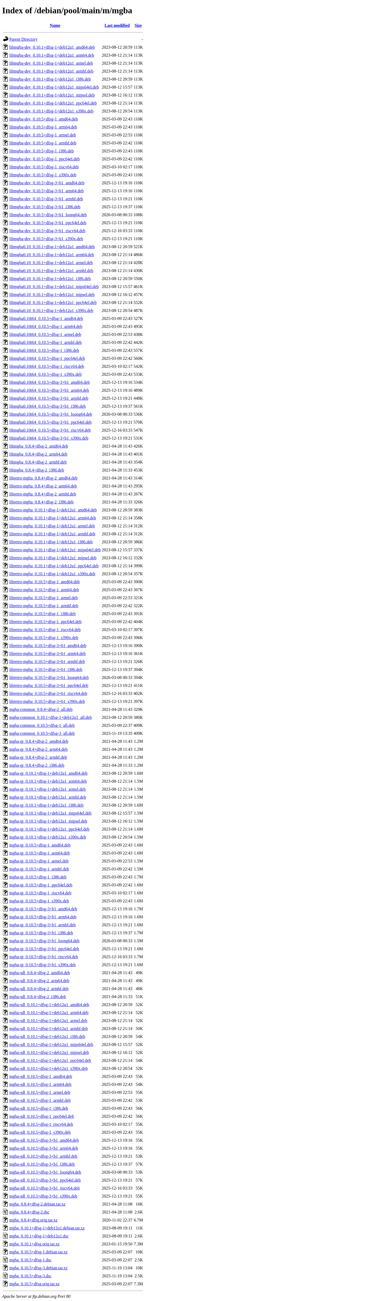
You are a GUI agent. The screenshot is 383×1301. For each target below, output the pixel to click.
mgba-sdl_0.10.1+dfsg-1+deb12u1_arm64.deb (49, 1012)
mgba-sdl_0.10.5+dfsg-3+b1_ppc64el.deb (45, 1180)
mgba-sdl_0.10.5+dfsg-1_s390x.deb (40, 1132)
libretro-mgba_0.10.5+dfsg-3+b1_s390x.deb (47, 701)
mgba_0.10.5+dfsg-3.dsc (30, 1276)
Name (55, 25)
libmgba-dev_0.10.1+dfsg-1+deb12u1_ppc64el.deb (53, 103)
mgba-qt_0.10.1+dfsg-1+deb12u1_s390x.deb (47, 837)
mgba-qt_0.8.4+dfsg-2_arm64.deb (38, 749)
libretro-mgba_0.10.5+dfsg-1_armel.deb (43, 597)
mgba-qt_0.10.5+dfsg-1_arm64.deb (39, 853)
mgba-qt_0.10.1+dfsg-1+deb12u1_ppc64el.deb (49, 829)
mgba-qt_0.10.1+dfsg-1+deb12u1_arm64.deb (48, 781)
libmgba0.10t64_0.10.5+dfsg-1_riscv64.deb (46, 366)
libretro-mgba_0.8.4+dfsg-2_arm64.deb (43, 486)
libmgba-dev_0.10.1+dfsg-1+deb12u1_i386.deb (50, 79)
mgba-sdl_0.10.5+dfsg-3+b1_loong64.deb (45, 1172)
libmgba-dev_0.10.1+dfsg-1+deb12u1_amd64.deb (52, 47)
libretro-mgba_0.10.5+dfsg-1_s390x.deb (43, 637)
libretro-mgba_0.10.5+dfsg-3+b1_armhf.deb (47, 661)
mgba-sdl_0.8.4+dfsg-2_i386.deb (37, 996)
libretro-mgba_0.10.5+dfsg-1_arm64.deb (44, 589)
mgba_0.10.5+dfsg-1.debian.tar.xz (38, 1252)
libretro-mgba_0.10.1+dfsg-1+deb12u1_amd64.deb (53, 510)
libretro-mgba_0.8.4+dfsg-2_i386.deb (41, 502)
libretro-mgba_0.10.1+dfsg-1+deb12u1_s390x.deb (52, 574)
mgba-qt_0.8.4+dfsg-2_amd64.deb (38, 741)
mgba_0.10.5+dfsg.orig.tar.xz (34, 1284)
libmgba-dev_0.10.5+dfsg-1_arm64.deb (43, 127)
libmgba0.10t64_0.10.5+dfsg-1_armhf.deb (45, 342)
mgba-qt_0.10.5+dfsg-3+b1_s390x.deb (42, 964)
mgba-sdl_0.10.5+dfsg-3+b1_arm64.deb (43, 1148)
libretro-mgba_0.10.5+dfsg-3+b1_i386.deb (45, 669)
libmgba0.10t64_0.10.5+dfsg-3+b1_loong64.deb (50, 414)
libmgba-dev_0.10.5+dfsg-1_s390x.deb (42, 175)
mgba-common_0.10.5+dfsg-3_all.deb (42, 733)
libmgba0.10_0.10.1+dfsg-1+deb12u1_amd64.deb (52, 246)
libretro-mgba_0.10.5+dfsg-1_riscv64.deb (45, 629)
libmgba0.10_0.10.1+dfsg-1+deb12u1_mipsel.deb (51, 294)
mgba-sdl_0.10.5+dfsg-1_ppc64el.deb (41, 1116)
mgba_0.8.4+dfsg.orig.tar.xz (33, 1220)
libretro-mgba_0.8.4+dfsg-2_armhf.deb (42, 494)
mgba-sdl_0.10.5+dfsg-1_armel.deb (39, 1092)
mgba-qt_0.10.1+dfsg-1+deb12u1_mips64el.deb (50, 813)
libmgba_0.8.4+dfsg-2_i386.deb (36, 470)
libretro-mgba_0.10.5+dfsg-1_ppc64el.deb (45, 621)
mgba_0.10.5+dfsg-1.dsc (30, 1260)
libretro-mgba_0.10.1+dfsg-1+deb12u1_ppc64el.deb (54, 566)
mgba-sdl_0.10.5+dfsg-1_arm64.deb (40, 1084)
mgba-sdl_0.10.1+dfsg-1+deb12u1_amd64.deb (49, 1004)
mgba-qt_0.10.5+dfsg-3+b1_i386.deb (41, 933)
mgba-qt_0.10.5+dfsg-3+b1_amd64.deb (43, 909)
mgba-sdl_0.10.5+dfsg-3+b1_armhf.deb (43, 1156)
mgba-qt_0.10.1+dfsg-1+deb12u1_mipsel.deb (48, 821)
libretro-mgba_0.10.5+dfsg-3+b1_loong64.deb (49, 677)
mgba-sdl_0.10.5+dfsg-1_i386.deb (38, 1108)
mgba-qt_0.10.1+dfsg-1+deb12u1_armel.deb (47, 789)
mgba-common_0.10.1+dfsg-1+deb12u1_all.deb (50, 717)
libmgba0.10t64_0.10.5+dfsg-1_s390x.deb (45, 374)
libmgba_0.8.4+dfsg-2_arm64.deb (38, 454)
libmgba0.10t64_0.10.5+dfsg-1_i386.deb (44, 350)
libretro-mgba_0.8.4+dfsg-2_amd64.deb (43, 478)
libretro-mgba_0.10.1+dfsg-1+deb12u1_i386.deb (51, 542)
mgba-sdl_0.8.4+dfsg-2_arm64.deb (39, 980)
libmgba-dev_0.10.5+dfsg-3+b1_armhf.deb (46, 199)
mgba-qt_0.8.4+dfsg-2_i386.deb (36, 765)
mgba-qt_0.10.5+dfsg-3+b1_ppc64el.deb (44, 948)
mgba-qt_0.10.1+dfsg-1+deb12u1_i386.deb (46, 805)
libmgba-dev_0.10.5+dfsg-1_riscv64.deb (44, 167)
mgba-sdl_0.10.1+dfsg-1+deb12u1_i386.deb (47, 1036)
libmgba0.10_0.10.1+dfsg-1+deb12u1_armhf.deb (51, 270)
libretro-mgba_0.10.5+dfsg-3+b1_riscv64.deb (48, 693)
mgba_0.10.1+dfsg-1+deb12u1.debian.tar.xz (47, 1228)
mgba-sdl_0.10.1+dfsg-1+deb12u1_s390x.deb (48, 1068)
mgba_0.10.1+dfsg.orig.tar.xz (34, 1244)
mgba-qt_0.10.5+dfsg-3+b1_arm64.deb (42, 917)
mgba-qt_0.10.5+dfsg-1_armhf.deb (39, 869)
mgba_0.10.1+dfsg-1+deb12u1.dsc (39, 1236)
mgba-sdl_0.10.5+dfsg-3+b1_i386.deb (42, 1164)
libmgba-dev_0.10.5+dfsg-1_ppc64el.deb (44, 159)
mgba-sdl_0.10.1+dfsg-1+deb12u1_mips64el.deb (51, 1044)
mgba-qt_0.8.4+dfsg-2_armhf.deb (38, 757)
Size (138, 25)
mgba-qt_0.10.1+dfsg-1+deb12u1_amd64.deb (48, 773)
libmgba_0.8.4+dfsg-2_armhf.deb (38, 462)
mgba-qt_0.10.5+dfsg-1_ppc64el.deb (40, 885)
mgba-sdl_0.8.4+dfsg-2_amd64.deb (39, 972)
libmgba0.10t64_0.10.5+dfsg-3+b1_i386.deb (47, 406)
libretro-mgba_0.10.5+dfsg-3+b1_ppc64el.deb (48, 685)
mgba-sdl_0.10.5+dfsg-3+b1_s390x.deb (43, 1196)
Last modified (117, 25)
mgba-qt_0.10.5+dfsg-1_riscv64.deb (40, 893)
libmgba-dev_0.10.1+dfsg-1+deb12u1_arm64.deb (51, 55)
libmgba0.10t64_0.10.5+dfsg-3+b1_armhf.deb (48, 398)
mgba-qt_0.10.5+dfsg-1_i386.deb (37, 877)
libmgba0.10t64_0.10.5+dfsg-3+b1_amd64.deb (49, 382)
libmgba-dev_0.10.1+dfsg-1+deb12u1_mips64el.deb (54, 87)
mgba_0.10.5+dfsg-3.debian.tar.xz (38, 1268)
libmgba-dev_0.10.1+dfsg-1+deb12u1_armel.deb (51, 63)
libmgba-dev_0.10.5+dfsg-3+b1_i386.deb (44, 207)
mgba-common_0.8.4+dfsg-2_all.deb (41, 709)
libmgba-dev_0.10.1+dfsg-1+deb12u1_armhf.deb (51, 71)
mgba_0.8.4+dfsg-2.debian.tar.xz (37, 1204)
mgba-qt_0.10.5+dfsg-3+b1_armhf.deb (42, 925)
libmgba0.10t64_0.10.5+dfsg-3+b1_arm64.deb (49, 390)
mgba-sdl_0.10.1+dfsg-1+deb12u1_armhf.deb (48, 1028)
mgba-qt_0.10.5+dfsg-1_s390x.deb (39, 901)
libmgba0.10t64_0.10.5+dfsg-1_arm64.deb (45, 326)
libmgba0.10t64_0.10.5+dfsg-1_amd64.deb (46, 318)
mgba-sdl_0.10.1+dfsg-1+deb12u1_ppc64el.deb (50, 1060)
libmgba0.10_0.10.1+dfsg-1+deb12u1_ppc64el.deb (53, 302)
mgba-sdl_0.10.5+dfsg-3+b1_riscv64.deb (44, 1188)
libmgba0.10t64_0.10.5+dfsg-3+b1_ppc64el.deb (50, 422)
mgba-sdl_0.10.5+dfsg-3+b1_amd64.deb (44, 1140)
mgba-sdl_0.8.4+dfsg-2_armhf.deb (39, 988)
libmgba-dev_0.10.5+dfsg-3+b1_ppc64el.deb (47, 222)
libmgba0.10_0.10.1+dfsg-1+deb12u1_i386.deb (50, 278)
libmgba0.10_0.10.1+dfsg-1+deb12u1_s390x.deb (51, 310)
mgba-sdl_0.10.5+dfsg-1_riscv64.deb (41, 1124)
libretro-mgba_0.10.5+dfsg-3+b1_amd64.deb (47, 645)
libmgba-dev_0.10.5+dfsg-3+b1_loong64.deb (48, 214)
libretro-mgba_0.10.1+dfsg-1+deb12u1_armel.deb (52, 526)
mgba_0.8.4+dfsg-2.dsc (29, 1212)
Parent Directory (23, 39)
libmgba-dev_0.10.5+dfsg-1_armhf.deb (42, 143)
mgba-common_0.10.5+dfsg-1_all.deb (42, 725)
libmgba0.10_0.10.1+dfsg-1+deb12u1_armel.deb (51, 262)
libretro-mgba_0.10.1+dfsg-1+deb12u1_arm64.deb (52, 518)
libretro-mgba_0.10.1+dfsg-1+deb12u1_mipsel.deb (53, 558)
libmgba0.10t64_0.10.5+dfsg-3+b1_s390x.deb (48, 438)
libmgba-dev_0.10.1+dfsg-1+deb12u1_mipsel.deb (52, 95)
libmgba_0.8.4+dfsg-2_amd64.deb (38, 446)
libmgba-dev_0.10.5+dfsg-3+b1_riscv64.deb (47, 230)
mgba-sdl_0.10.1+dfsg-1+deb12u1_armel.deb (48, 1020)
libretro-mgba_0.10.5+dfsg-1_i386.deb (42, 613)
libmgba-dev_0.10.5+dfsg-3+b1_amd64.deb (46, 183)
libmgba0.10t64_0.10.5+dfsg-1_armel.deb (45, 334)
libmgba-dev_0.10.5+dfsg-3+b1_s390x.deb (46, 238)
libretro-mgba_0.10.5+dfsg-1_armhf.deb (43, 605)
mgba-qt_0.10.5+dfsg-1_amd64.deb (39, 845)
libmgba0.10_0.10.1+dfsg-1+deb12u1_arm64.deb (51, 254)
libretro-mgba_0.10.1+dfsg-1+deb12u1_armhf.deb (52, 534)
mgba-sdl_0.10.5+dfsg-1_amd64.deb (40, 1076)
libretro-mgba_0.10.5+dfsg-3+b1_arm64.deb (47, 653)
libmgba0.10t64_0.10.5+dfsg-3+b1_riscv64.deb (50, 430)
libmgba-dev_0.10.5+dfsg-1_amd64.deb (43, 119)
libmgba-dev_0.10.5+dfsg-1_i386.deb (41, 151)
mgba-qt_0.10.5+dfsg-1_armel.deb (39, 861)
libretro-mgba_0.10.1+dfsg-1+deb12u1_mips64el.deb (55, 550)
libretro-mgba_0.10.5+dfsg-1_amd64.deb (44, 581)
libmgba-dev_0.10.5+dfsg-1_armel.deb (42, 135)
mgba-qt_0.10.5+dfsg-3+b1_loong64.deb (44, 941)
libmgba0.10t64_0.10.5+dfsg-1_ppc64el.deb (47, 358)
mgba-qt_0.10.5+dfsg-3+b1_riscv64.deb (43, 956)
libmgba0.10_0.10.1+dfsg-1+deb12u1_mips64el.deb (54, 286)
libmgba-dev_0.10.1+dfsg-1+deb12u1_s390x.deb (51, 111)
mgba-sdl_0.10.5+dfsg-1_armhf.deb (40, 1100)
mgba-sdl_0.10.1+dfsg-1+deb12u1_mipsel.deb (49, 1052)
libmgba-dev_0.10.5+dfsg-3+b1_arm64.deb (46, 191)
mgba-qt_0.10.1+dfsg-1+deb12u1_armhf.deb (47, 797)
